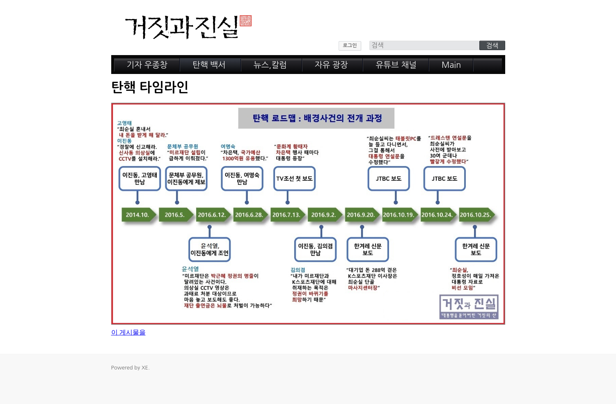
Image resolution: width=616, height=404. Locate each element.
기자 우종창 (147, 65)
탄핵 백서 (209, 65)
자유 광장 (331, 65)
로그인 (350, 45)
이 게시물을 (128, 332)
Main (451, 65)
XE (145, 367)
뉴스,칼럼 (270, 65)
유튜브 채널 (396, 65)
